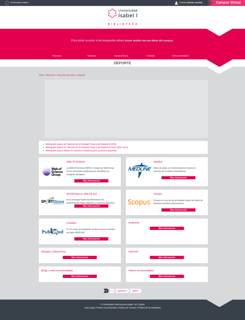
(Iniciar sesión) (194, 2)
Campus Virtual (228, 2)
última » (135, 291)
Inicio (41, 75)
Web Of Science (76, 161)
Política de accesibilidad (149, 308)
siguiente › (122, 291)
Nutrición (133, 251)
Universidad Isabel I (19, 2)
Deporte (81, 75)
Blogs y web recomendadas (57, 270)
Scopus (158, 193)
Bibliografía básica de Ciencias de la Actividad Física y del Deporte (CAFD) (81, 144)
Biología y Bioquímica (53, 251)
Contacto (150, 56)
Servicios (91, 56)
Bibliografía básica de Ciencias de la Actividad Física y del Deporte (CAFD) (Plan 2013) (87, 147)
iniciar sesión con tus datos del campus (149, 40)
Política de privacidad (106, 308)
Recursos (57, 56)
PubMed (71, 222)
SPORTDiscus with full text (82, 193)
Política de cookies (127, 308)
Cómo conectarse (180, 56)
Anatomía (133, 222)
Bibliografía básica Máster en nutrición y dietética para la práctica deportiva (81, 150)
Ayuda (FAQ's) (121, 56)
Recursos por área (66, 75)
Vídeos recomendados (141, 270)
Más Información (91, 181)
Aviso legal (89, 308)
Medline (158, 161)
